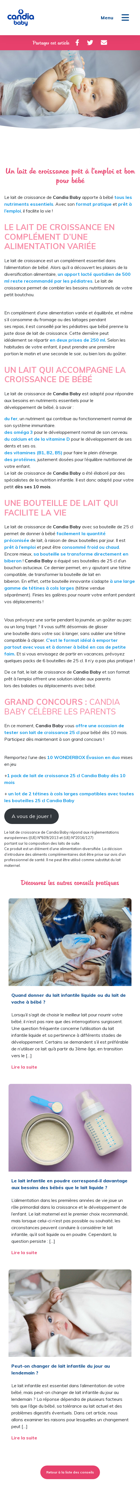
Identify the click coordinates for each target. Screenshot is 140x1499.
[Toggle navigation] (125, 17)
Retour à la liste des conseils (70, 1472)
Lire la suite (24, 1067)
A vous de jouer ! (31, 816)
